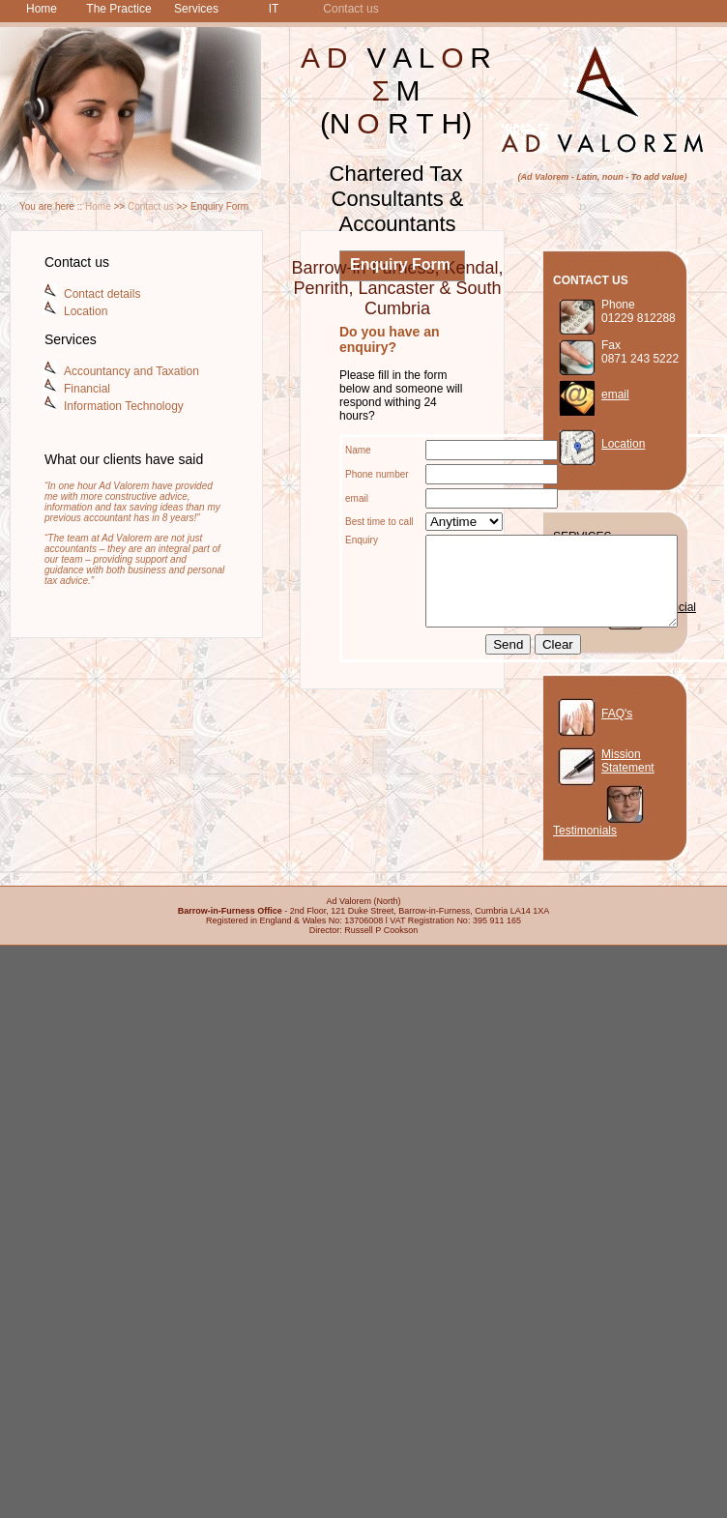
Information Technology (124, 406)
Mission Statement (627, 760)
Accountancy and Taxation (131, 371)
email (615, 394)
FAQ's (616, 713)
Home (41, 9)
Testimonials (585, 830)
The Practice (118, 9)
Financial (87, 388)
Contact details (102, 294)
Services (196, 9)
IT (274, 9)
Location (85, 311)
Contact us (350, 9)
